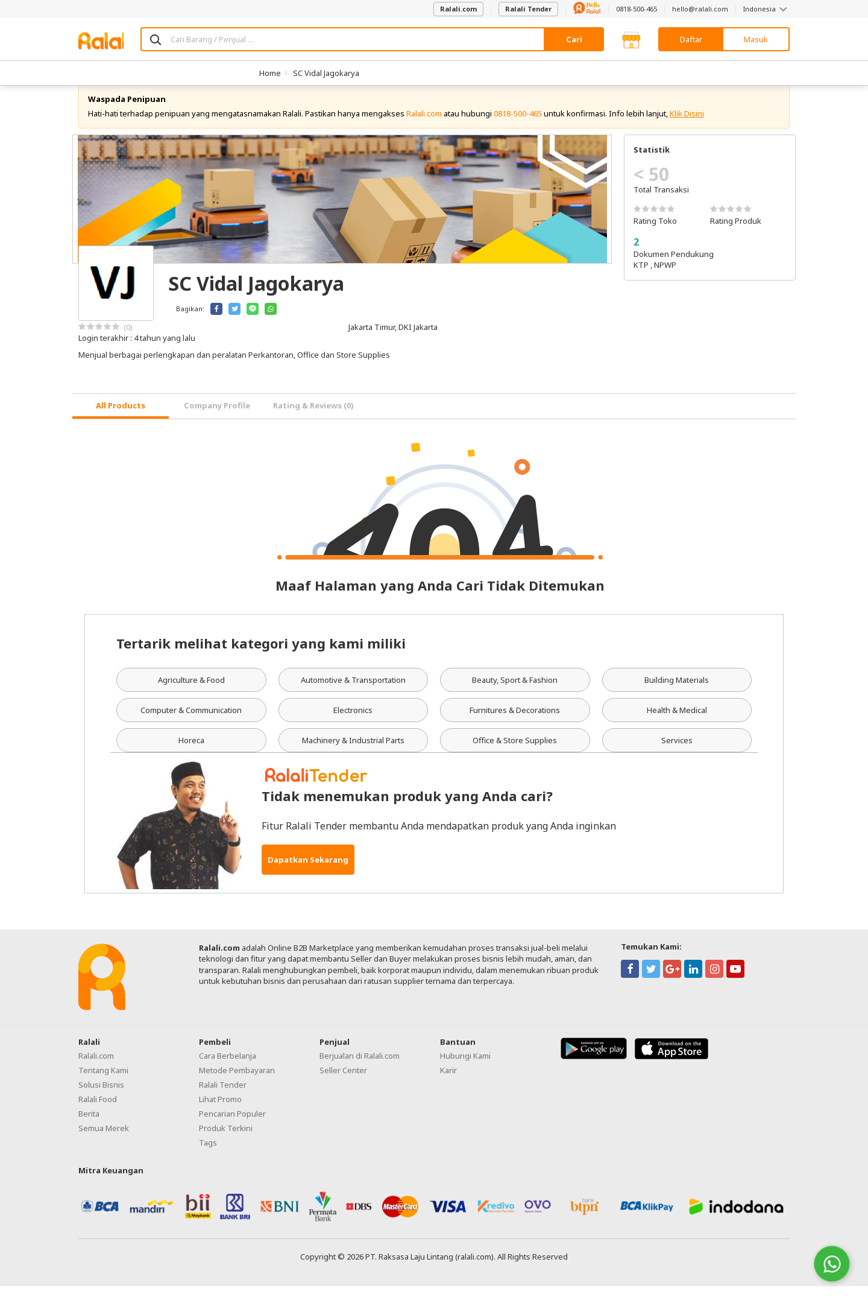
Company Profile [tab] (217, 419)
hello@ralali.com (700, 8)
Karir (448, 1083)
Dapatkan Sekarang (308, 873)
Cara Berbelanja (227, 1069)
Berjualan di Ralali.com (359, 1069)
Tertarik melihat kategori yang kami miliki (261, 656)
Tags (208, 1155)
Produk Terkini (226, 1141)
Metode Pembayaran (237, 1083)
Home (270, 73)
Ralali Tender (528, 8)
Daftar (691, 39)
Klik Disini (687, 126)
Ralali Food (97, 1112)
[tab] (120, 420)
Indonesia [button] (766, 8)
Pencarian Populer (232, 1126)
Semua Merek (103, 1141)
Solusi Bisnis (101, 1097)
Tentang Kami (103, 1083)
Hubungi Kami (465, 1069)
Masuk (756, 39)
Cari (574, 39)
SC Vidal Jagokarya (326, 73)
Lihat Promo (220, 1112)
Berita (88, 1126)
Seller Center (343, 1083)
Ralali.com (458, 8)
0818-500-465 (636, 8)
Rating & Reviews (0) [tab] (313, 419)
